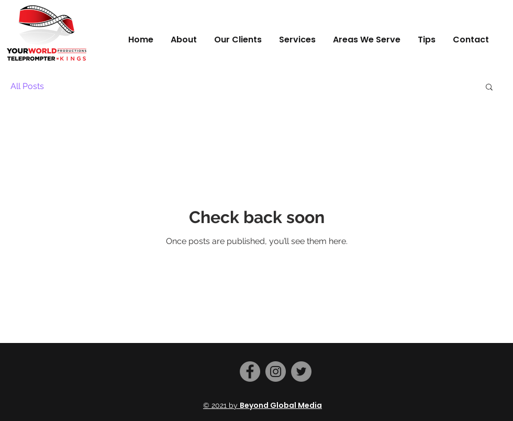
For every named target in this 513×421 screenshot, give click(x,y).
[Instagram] (275, 371)
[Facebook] (250, 371)
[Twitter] (301, 371)
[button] (489, 87)
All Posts (27, 86)
